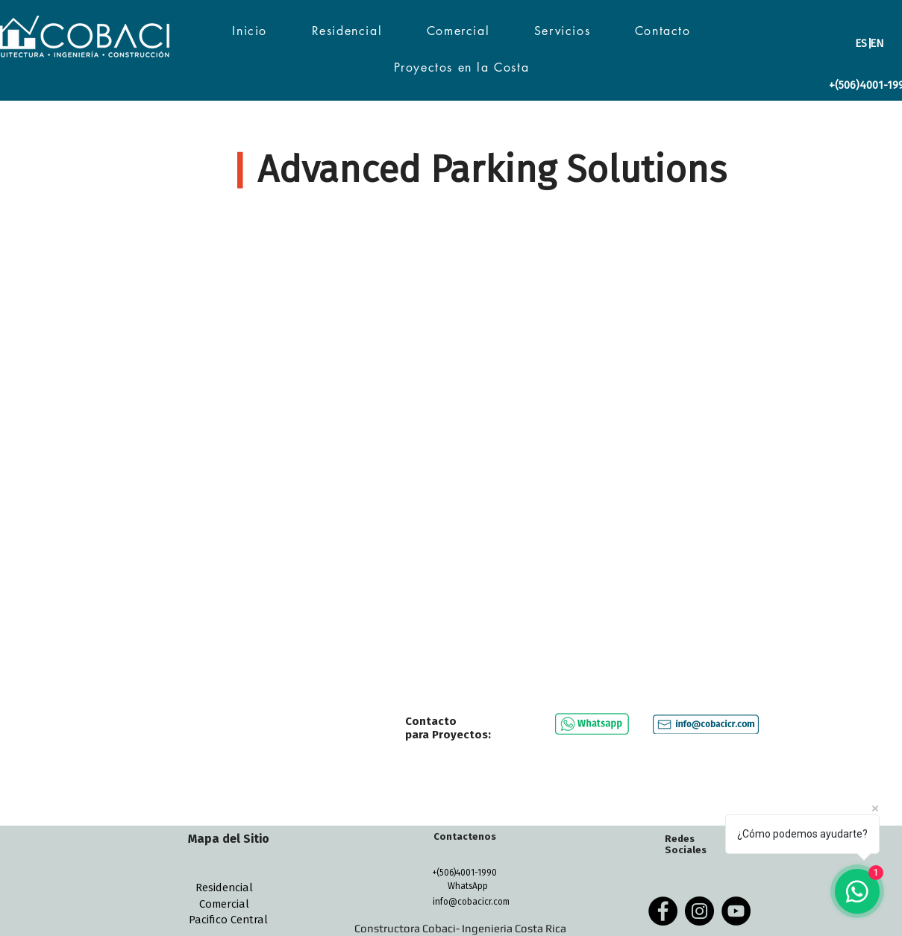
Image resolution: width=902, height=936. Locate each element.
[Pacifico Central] (228, 920)
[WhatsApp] (467, 886)
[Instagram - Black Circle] (699, 911)
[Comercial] (224, 904)
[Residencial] (224, 888)
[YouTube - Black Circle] (736, 911)
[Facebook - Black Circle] (662, 911)
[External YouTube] (451, 450)
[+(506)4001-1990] (464, 872)
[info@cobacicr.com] (471, 902)
